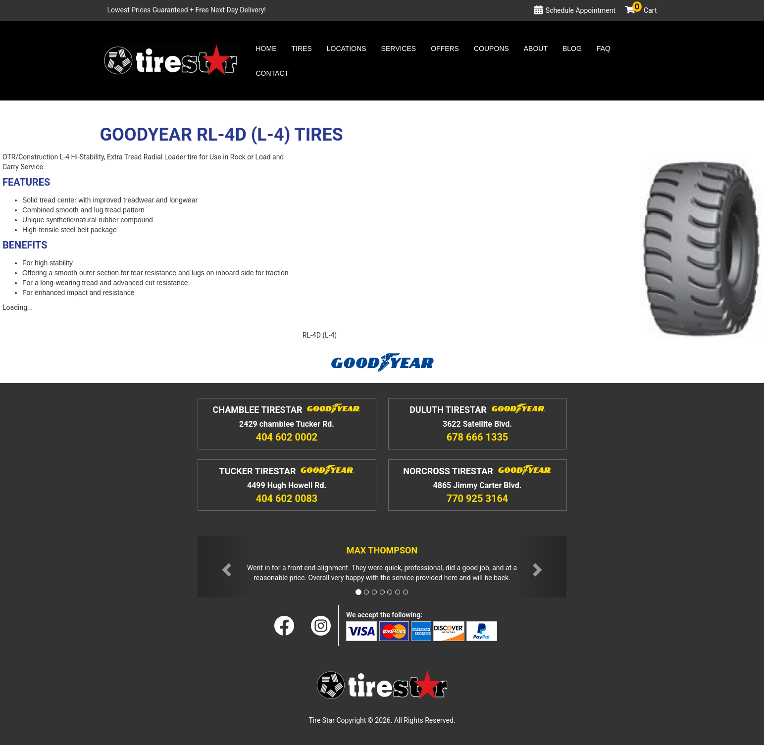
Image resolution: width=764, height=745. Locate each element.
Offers (445, 48)
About (536, 48)
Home (266, 48)
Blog (572, 48)
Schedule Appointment (580, 10)
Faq (604, 48)
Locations (346, 48)
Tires (302, 48)
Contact (272, 73)
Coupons (491, 48)
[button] (225, 566)
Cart (644, 10)
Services (398, 48)
